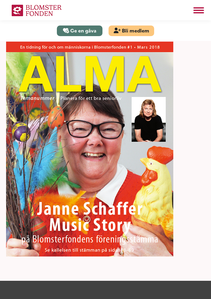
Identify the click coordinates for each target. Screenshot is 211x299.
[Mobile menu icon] (198, 10)
